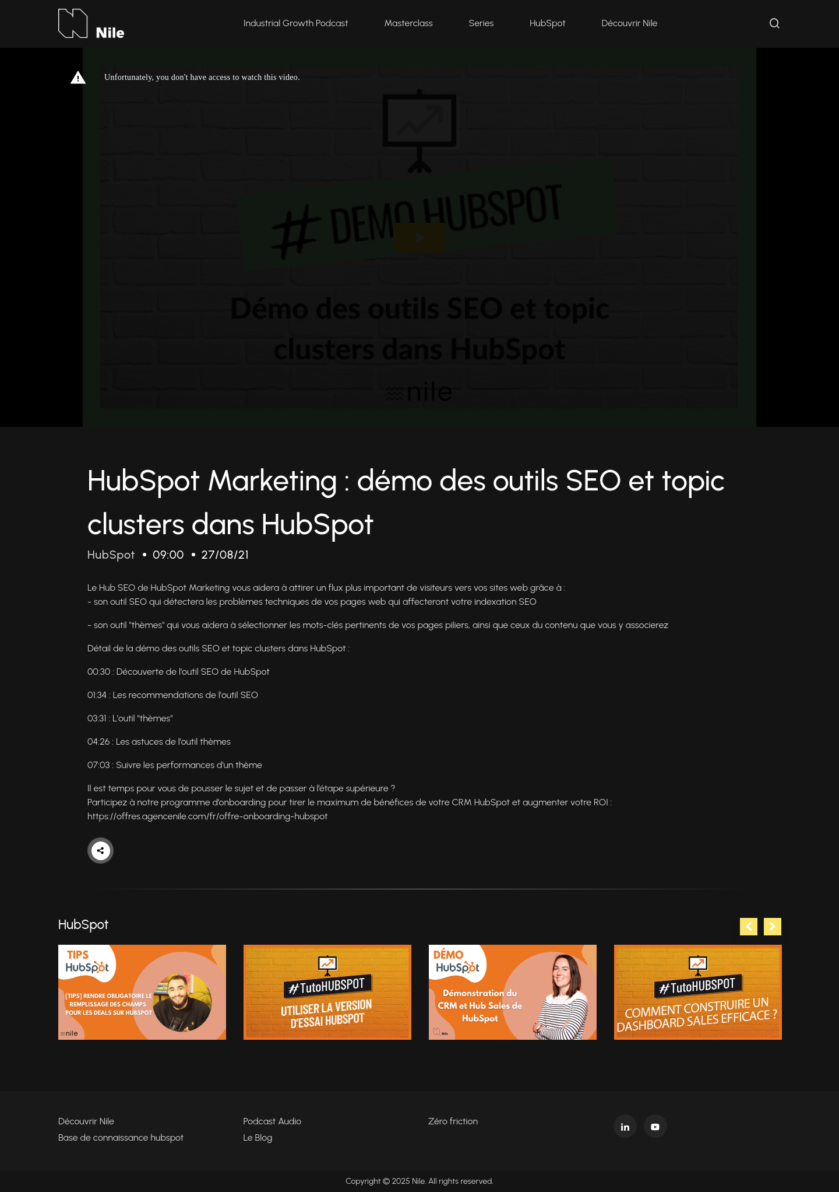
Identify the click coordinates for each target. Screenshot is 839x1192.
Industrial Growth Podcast (296, 23)
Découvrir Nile (630, 23)
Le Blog (258, 1137)
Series (481, 23)
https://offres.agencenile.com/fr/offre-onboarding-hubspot (207, 816)
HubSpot (547, 23)
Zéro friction (453, 1121)
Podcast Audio (273, 1121)
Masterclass (409, 23)
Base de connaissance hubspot (121, 1137)
